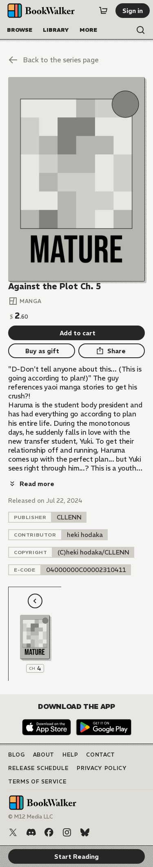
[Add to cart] (76, 333)
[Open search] (141, 30)
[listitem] (69, 517)
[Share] (111, 350)
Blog (16, 754)
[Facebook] (49, 832)
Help (70, 754)
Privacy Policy (101, 768)
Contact (100, 754)
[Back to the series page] (76, 60)
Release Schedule (38, 768)
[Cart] (103, 11)
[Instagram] (67, 832)
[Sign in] (132, 10)
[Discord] (31, 832)
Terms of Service (37, 781)
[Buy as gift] (41, 350)
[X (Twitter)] (13, 832)
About (43, 754)
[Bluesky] (85, 832)
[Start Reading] (76, 179)
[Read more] (31, 483)
